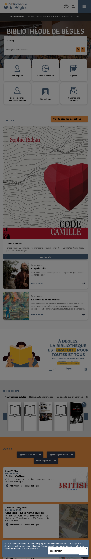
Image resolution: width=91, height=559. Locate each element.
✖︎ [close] (86, 549)
